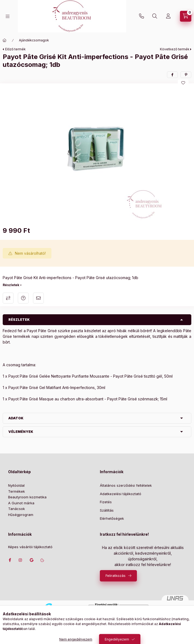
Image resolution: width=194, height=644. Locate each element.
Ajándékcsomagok (34, 40)
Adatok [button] (16, 418)
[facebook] (172, 74)
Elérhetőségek (112, 518)
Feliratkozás (116, 575)
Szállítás (107, 510)
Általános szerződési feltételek (126, 485)
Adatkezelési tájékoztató (120, 494)
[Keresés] (154, 16)
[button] (97, 153)
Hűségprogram (20, 514)
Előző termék (15, 49)
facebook (9, 560)
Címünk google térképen (31, 560)
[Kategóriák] (7, 16)
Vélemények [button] (20, 432)
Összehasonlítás (8, 298)
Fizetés (106, 502)
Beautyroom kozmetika (27, 497)
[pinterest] (185, 74)
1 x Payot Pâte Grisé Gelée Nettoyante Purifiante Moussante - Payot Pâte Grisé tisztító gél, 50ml (88, 376)
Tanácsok (16, 508)
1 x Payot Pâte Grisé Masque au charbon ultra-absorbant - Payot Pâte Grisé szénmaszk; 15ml (85, 399)
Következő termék (174, 49)
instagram (20, 560)
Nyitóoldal (16, 485)
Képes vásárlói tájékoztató (30, 547)
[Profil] (168, 16)
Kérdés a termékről (23, 298)
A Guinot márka (21, 503)
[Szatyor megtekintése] (185, 16)
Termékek (16, 491)
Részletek (11, 285)
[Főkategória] (4, 40)
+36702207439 (141, 16)
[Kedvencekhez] (183, 83)
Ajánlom (38, 298)
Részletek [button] (19, 320)
